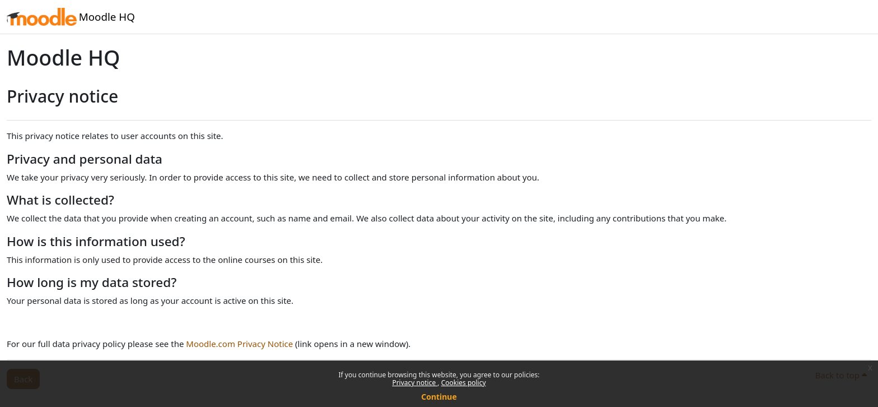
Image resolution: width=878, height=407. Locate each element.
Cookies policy (463, 382)
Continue (439, 396)
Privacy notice (414, 382)
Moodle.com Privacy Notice (239, 343)
